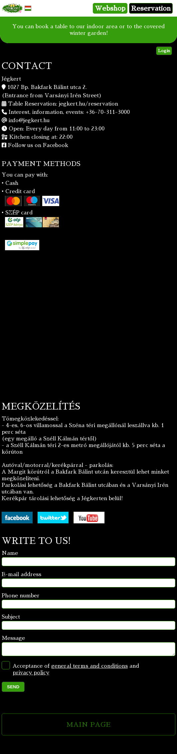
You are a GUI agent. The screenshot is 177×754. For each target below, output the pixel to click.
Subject (11, 617)
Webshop (110, 8)
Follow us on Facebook (38, 145)
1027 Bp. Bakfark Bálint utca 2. (47, 87)
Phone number (21, 595)
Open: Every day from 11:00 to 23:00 (56, 128)
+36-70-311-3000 (108, 112)
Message (13, 638)
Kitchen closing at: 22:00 (41, 137)
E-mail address (21, 574)
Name (10, 553)
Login (164, 51)
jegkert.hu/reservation (88, 104)
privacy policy (31, 674)
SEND (13, 688)
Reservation (151, 8)
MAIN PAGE (88, 726)
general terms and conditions (89, 668)
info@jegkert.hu (29, 120)
